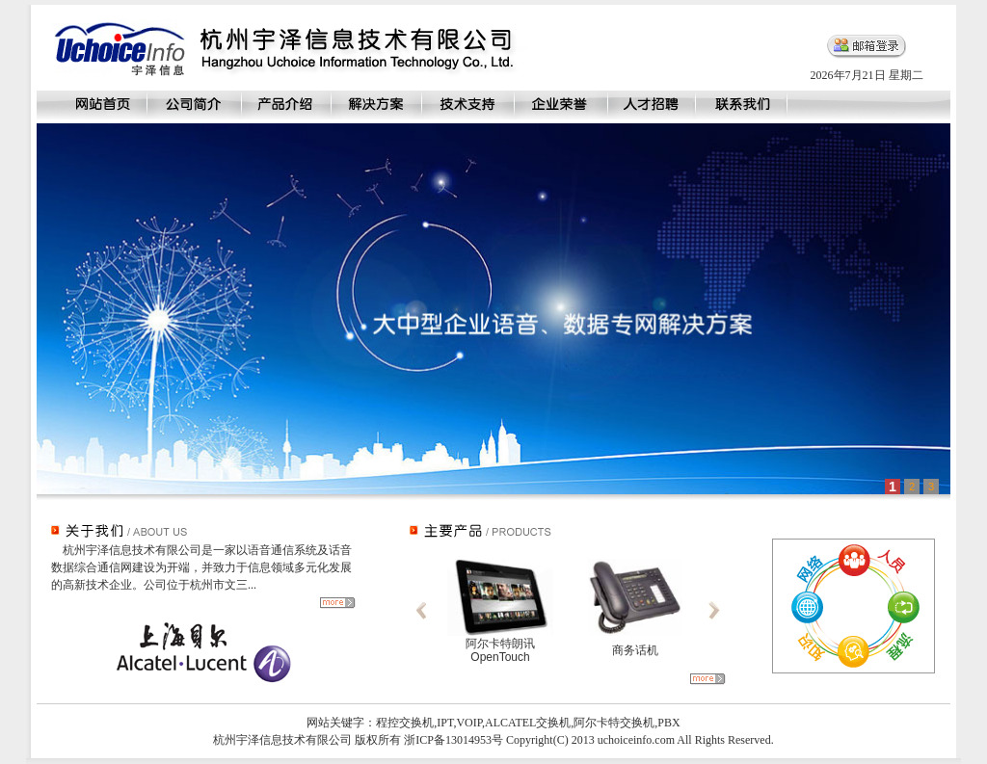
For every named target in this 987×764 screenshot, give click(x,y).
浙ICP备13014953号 (453, 740)
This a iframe (493, 308)
